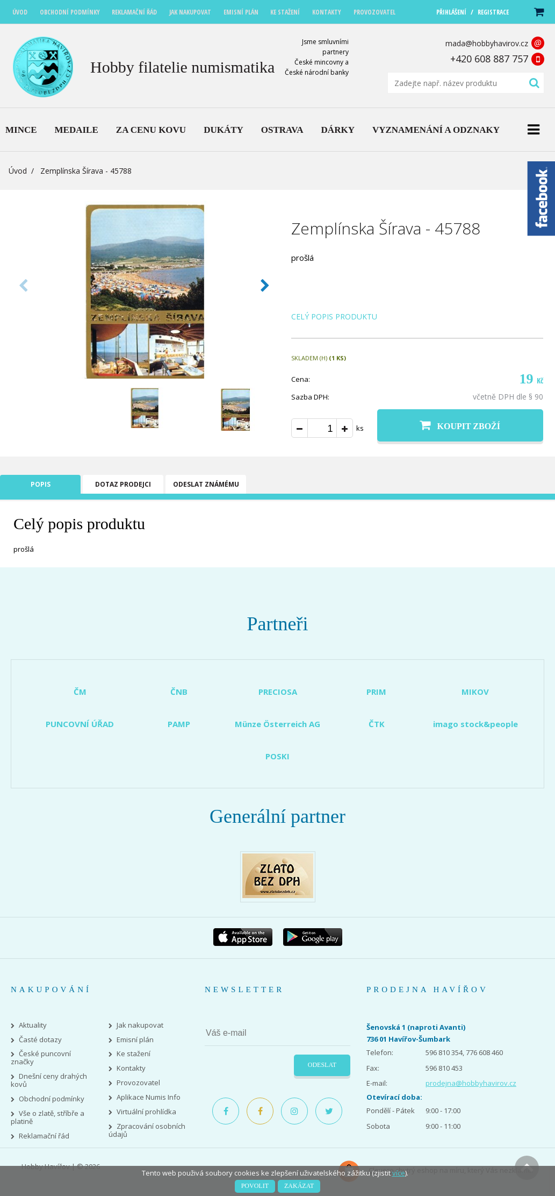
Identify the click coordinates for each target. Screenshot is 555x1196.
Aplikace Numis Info (149, 1097)
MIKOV (475, 691)
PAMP (179, 723)
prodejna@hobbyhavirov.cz (471, 1083)
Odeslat (322, 1065)
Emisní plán (135, 1040)
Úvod (18, 171)
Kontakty (131, 1068)
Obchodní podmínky (51, 1099)
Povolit (255, 1186)
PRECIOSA (277, 691)
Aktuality (33, 1025)
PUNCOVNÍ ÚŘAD (80, 723)
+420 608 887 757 (489, 58)
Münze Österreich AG (277, 723)
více (398, 1173)
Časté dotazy (40, 1040)
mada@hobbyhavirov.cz (486, 43)
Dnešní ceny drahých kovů (49, 1080)
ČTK (377, 723)
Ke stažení (133, 1054)
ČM (80, 691)
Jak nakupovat (140, 1025)
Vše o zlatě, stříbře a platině (47, 1117)
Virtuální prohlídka (146, 1112)
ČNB (179, 691)
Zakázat (299, 1186)
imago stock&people (475, 723)
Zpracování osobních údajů (147, 1130)
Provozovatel (138, 1083)
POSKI (277, 756)
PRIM (376, 691)
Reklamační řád (44, 1136)
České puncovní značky (41, 1058)
